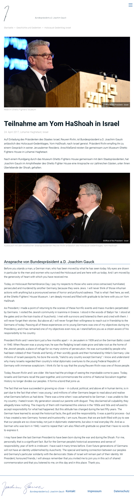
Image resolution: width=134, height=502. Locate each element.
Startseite (8, 27)
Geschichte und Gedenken (28, 27)
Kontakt (70, 491)
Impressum (95, 491)
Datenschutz (121, 491)
